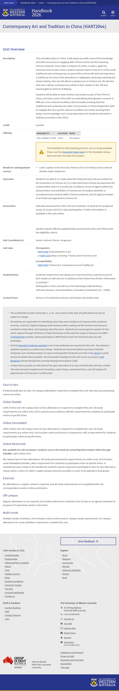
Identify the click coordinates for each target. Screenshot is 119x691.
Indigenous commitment (71, 652)
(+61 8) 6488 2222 (71, 645)
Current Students (13, 607)
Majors (8, 566)
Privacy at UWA (67, 656)
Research (66, 559)
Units (41, 2)
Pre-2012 (9, 588)
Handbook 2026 (28, 2)
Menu (113, 13)
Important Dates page (73, 151)
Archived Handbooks (14, 592)
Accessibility (66, 663)
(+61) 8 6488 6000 (71, 614)
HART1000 (43, 251)
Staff (7, 611)
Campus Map (70, 628)
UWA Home (9, 2)
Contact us (10, 596)
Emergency (69, 642)
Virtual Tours (70, 633)
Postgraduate (11, 559)
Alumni (65, 573)
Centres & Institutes (71, 570)
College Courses (12, 573)
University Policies (13, 585)
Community (67, 562)
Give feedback (86, 541)
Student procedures (14, 581)
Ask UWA (68, 623)
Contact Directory (13, 615)
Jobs (7, 619)
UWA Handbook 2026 (13, 550)
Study (65, 555)
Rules (7, 577)
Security (67, 637)
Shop (64, 577)
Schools (66, 566)
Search (104, 13)
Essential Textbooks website (33, 345)
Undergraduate (12, 555)
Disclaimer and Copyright (72, 660)
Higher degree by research (17, 562)
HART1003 (45, 255)
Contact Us (69, 619)
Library (97, 353)
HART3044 (43, 265)
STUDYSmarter (17, 336)
